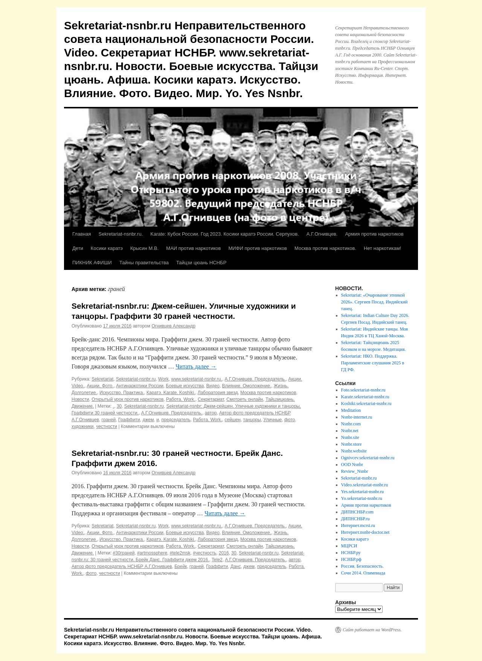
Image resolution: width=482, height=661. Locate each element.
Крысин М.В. (144, 248)
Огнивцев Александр (173, 326)
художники (82, 426)
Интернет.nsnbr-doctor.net (365, 532)
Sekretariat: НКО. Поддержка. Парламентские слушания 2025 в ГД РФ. (372, 362)
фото (289, 419)
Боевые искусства (185, 385)
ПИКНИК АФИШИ (92, 262)
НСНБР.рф (351, 559)
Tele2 (217, 559)
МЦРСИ (349, 545)
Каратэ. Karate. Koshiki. (170, 392)
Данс (235, 566)
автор (211, 413)
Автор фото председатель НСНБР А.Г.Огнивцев (122, 566)
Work (163, 379)
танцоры (252, 419)
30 (119, 406)
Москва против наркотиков (268, 392)
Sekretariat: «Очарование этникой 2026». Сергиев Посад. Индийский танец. (374, 301)
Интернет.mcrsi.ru (358, 525)
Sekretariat (102, 379)
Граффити (129, 419)
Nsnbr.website (354, 451)
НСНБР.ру (351, 552)
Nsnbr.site (350, 437)
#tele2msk (180, 553)
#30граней (124, 553)
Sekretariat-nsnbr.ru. (120, 234)
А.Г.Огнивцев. (322, 234)
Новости (80, 399)
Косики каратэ (107, 248)
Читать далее (196, 366)
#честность (204, 553)
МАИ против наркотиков (193, 248)
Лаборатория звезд (218, 392)
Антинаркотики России (139, 385)
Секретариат (211, 399)
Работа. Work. (180, 399)
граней (109, 419)
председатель (176, 419)
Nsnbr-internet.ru (356, 417)
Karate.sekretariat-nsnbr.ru (365, 396)
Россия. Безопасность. (362, 566)
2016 (224, 553)
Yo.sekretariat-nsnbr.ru (361, 498)
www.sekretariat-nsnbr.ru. (196, 379)
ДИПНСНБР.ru (355, 518)
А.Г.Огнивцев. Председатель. (255, 379)
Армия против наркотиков (374, 234)
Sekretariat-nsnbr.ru (136, 379)
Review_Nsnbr (354, 471)
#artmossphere (152, 553)
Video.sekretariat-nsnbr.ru (364, 484)
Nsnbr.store (351, 444)
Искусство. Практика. (121, 392)
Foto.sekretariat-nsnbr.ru (363, 390)
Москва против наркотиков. (325, 248)
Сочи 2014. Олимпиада (363, 573)
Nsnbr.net (349, 430)
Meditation (351, 410)
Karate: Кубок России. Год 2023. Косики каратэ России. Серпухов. (224, 234)
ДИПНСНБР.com (357, 512)
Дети (77, 248)
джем (148, 419)
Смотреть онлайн (244, 399)
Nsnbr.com (351, 423)
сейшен (233, 419)
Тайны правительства (144, 262)
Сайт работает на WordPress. (372, 629)
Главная (81, 234)
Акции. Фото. (100, 385)
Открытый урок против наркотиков (127, 399)
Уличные (273, 419)
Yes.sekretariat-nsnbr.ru (362, 491)
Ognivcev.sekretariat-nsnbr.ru (368, 457)
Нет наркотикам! (382, 248)
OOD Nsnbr (352, 464)
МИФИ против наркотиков (257, 248)
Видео (213, 385)
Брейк (180, 566)
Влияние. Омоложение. (247, 385)
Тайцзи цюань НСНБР (201, 262)
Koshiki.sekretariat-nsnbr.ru (366, 403)
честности (106, 426)
